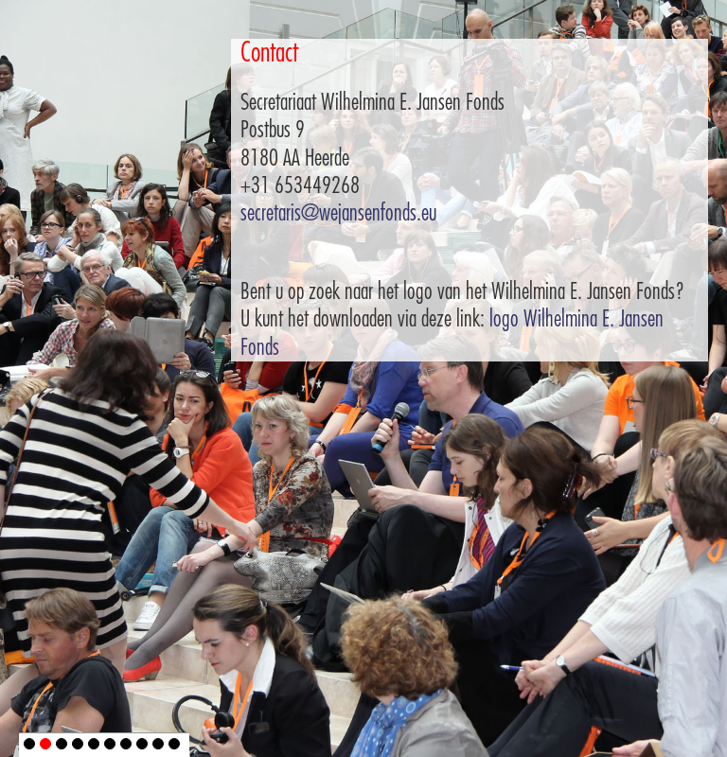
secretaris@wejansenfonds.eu (338, 213)
